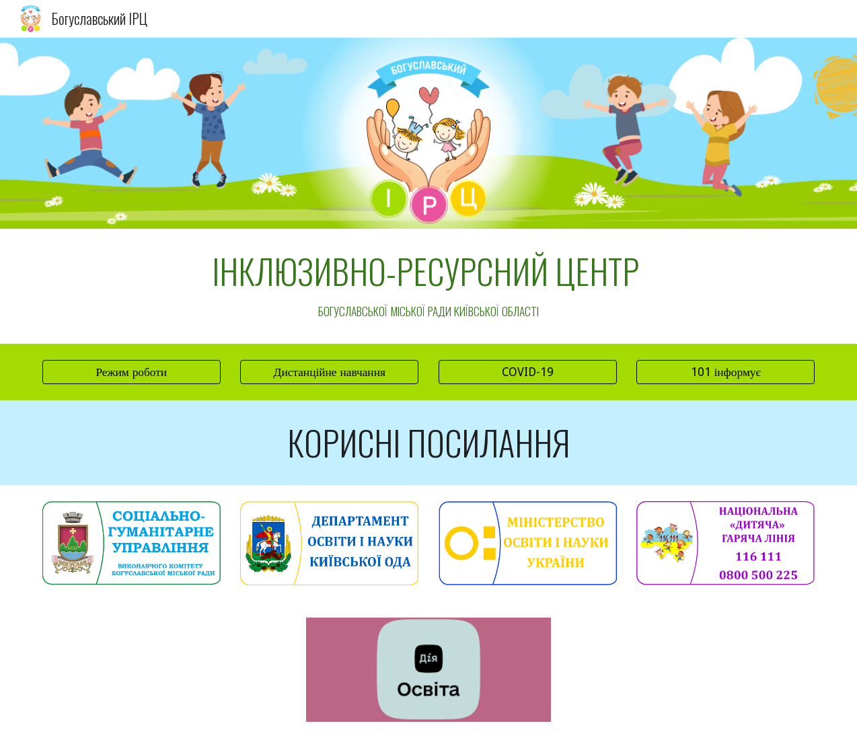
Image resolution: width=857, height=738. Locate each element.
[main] (428, 286)
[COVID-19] (527, 372)
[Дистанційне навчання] (329, 372)
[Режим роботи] (131, 372)
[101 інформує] (725, 372)
